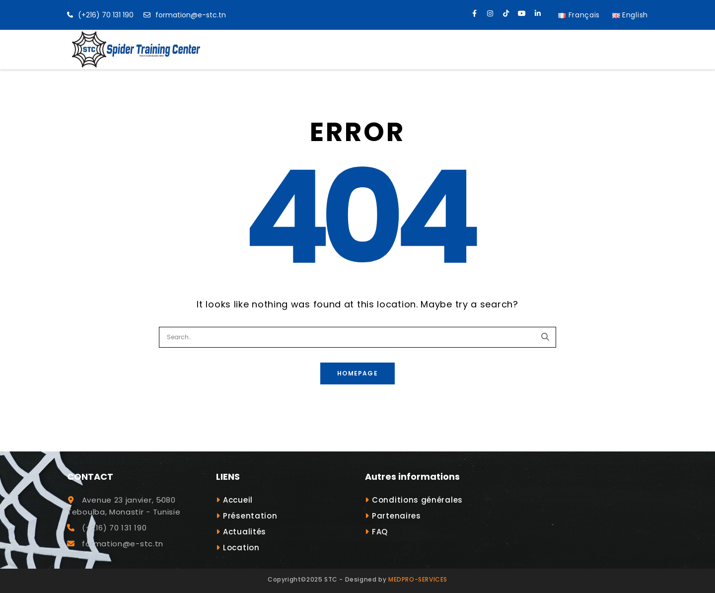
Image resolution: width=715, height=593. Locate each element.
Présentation (250, 516)
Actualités (244, 531)
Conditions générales (417, 500)
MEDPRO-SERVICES (417, 579)
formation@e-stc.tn (184, 15)
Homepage (357, 373)
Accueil (238, 500)
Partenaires (396, 516)
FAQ (380, 531)
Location (241, 547)
